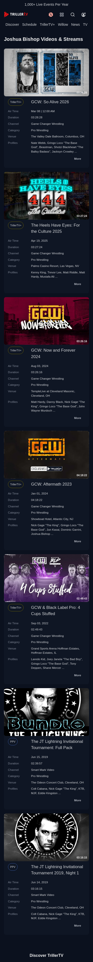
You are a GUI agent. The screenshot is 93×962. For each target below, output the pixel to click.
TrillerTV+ (47, 24)
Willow (63, 24)
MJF (33, 793)
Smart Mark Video (42, 769)
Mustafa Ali (47, 276)
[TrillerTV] (16, 14)
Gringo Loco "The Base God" (58, 406)
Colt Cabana (39, 788)
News (75, 24)
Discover (12, 24)
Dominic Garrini (71, 529)
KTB (81, 788)
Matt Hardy (38, 401)
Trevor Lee (54, 272)
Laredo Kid (38, 659)
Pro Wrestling (39, 130)
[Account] (83, 14)
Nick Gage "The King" (45, 525)
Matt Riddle (70, 272)
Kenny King (38, 272)
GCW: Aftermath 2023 (51, 484)
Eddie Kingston (48, 793)
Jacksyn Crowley (63, 151)
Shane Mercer (52, 667)
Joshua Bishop (40, 533)
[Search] (72, 14)
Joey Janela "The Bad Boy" (64, 659)
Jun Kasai (53, 529)
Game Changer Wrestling (47, 123)
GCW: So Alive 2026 (50, 102)
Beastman (45, 147)
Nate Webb (38, 142)
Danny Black (55, 401)
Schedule (29, 24)
